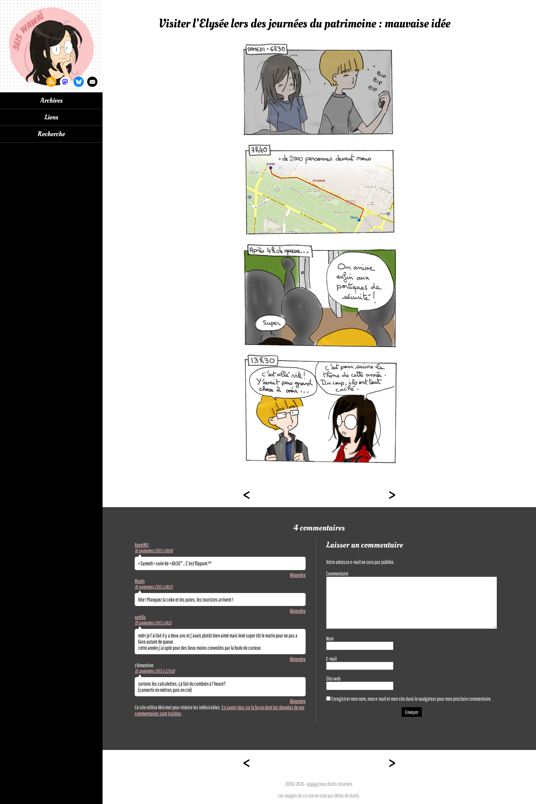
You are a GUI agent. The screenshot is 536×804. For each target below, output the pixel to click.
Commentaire (337, 573)
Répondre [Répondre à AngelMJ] (298, 575)
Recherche (51, 134)
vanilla (140, 617)
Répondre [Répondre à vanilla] (298, 659)
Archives (51, 100)
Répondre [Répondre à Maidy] (298, 611)
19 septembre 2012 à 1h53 (153, 622)
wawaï (312, 784)
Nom (330, 638)
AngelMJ (142, 545)
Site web (333, 678)
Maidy (140, 581)
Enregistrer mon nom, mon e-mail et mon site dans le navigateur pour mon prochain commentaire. (411, 699)
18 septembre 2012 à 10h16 (154, 550)
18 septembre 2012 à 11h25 (154, 587)
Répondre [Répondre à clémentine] (298, 701)
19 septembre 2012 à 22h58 (155, 671)
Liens (51, 117)
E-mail (331, 659)
